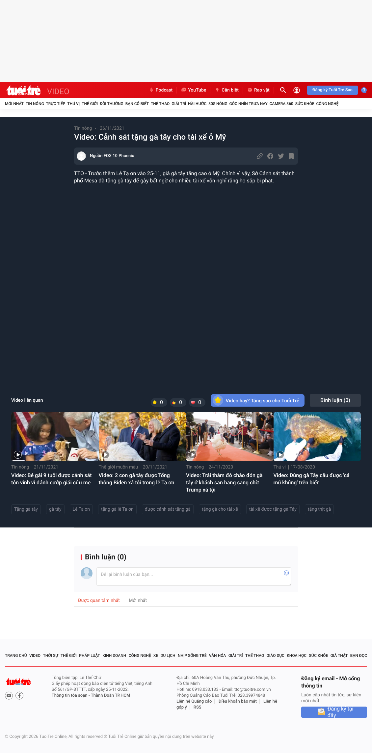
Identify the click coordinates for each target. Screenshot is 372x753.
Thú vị (73, 103)
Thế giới (90, 103)
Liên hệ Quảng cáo (194, 701)
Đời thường (111, 103)
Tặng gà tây (26, 509)
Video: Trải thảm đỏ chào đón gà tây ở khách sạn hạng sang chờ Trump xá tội (224, 482)
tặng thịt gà (319, 509)
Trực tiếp (56, 103)
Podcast (160, 90)
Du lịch (168, 655)
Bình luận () (335, 400)
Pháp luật (89, 655)
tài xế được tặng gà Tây (273, 509)
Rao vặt (258, 90)
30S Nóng (217, 103)
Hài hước (197, 103)
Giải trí (179, 103)
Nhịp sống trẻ (192, 655)
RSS (197, 707)
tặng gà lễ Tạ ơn (117, 509)
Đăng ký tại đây (341, 712)
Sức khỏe (304, 103)
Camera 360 (281, 103)
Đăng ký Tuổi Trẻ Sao (332, 90)
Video (34, 655)
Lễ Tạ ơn (81, 509)
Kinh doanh (114, 655)
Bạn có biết (137, 103)
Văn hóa (217, 655)
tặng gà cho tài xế (220, 509)
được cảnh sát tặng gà (168, 509)
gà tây (55, 509)
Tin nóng (35, 103)
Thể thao (160, 103)
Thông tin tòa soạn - (71, 695)
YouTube (193, 90)
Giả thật (339, 655)
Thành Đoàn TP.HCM (110, 695)
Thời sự (50, 655)
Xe (155, 655)
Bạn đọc (358, 655)
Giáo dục (275, 655)
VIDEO (58, 91)
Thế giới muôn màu (118, 467)
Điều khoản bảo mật (238, 701)
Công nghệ (327, 103)
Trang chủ (16, 655)
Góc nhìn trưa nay (248, 103)
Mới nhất (14, 103)
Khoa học (296, 655)
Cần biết (226, 90)
